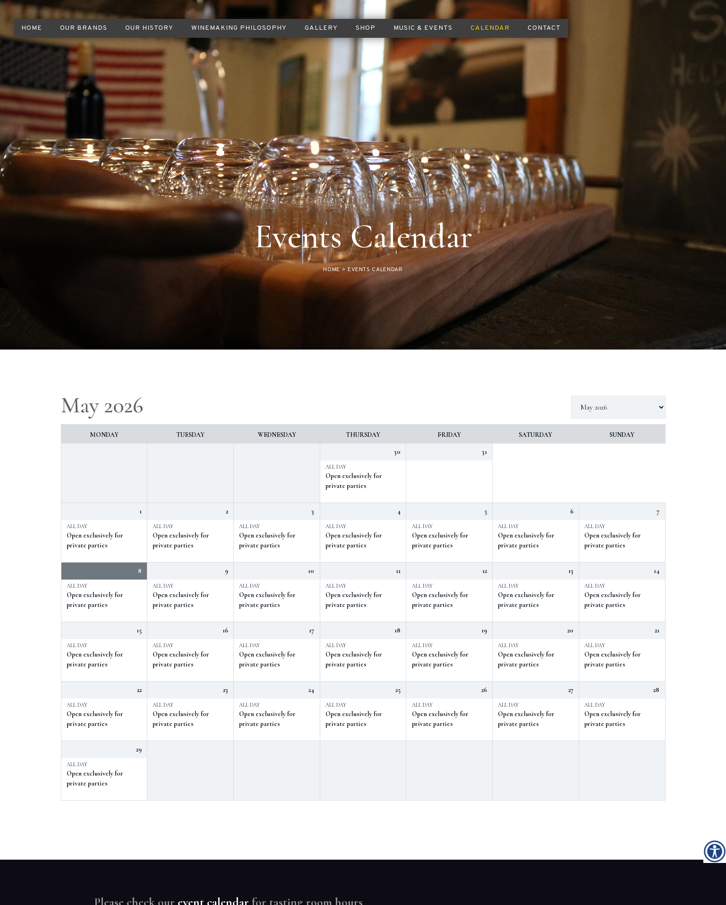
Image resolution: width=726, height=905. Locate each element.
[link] (714, 851)
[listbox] (618, 312)
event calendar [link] (213, 807)
